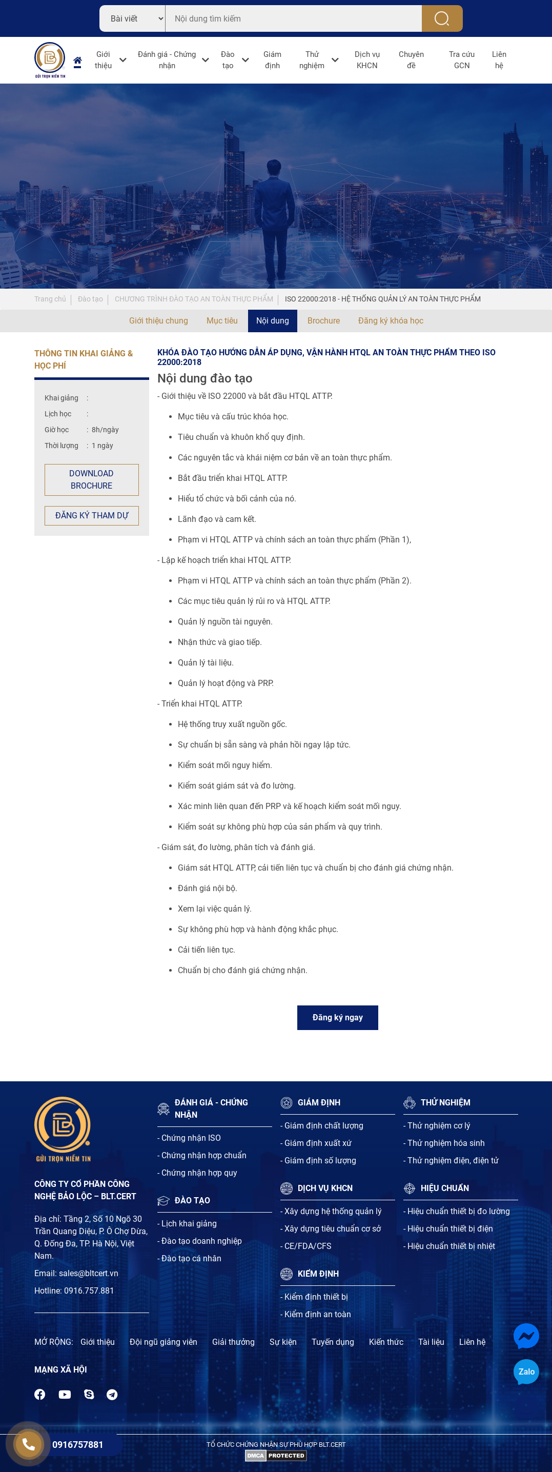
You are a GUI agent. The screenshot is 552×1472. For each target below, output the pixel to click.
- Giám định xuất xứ (316, 1143)
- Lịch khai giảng (187, 1223)
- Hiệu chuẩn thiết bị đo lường (456, 1211)
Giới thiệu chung (158, 321)
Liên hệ (499, 60)
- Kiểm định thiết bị (314, 1297)
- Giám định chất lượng (321, 1126)
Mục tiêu (222, 321)
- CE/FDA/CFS (306, 1246)
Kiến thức (386, 1342)
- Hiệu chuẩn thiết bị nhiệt (449, 1246)
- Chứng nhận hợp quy (197, 1173)
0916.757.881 (89, 1291)
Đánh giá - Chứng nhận (167, 60)
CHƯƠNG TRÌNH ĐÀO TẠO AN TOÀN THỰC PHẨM (194, 299)
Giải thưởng (233, 1342)
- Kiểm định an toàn (315, 1314)
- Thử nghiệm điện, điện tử (451, 1160)
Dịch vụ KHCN (367, 60)
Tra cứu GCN (462, 60)
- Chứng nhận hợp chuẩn (202, 1155)
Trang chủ (50, 299)
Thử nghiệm (311, 60)
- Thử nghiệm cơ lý (437, 1126)
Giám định (272, 60)
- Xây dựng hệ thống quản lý (331, 1211)
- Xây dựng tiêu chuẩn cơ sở (330, 1229)
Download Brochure (91, 480)
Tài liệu (431, 1342)
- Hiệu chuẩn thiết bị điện (448, 1229)
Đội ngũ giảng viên (163, 1342)
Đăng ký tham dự (91, 515)
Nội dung (272, 321)
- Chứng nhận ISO (189, 1138)
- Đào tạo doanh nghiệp (199, 1241)
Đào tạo (228, 60)
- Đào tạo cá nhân (189, 1258)
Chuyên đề (411, 60)
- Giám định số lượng (318, 1160)
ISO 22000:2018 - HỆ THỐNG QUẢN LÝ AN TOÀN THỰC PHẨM (383, 299)
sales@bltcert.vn (88, 1273)
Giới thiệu (103, 60)
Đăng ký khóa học (390, 321)
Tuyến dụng (333, 1342)
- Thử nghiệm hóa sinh (444, 1143)
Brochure (324, 321)
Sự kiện (283, 1342)
